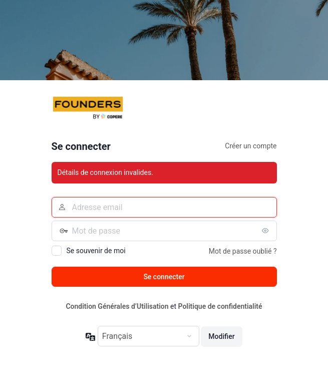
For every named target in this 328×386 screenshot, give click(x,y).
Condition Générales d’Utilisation (117, 306)
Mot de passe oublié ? (243, 251)
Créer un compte (250, 146)
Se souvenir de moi (96, 251)
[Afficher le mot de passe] (267, 231)
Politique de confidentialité (220, 306)
